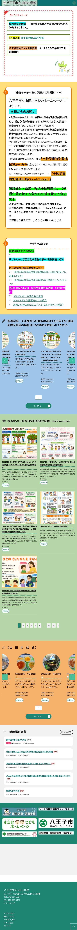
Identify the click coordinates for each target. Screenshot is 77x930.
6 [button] (39, 625)
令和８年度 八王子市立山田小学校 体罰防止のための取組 (29, 751)
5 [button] (35, 625)
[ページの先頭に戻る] (73, 927)
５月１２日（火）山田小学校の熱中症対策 (53, 526)
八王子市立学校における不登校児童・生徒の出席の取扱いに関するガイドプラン (38, 775)
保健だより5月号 (13, 790)
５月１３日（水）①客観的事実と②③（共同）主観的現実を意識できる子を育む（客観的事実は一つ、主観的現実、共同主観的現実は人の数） (19, 529)
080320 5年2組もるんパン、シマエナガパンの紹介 (38, 304)
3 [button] (27, 625)
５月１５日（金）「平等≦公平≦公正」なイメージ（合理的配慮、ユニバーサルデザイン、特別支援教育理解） (19, 465)
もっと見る (37, 406)
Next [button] (72, 361)
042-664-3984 (14, 897)
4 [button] (31, 625)
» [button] (58, 625)
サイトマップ (10, 903)
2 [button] (23, 625)
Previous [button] (5, 361)
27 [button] (54, 625)
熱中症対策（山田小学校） (33, 37)
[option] (26, 357)
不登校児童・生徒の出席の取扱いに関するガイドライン (28, 763)
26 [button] (49, 625)
